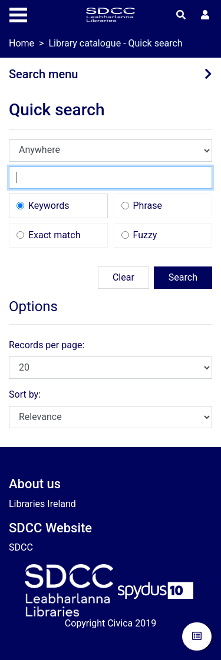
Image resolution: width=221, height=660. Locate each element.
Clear (123, 277)
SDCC (21, 547)
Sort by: (25, 394)
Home (21, 43)
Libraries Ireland (42, 503)
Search (183, 277)
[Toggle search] (181, 15)
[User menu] (205, 15)
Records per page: (46, 345)
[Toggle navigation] (18, 13)
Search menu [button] (43, 74)
